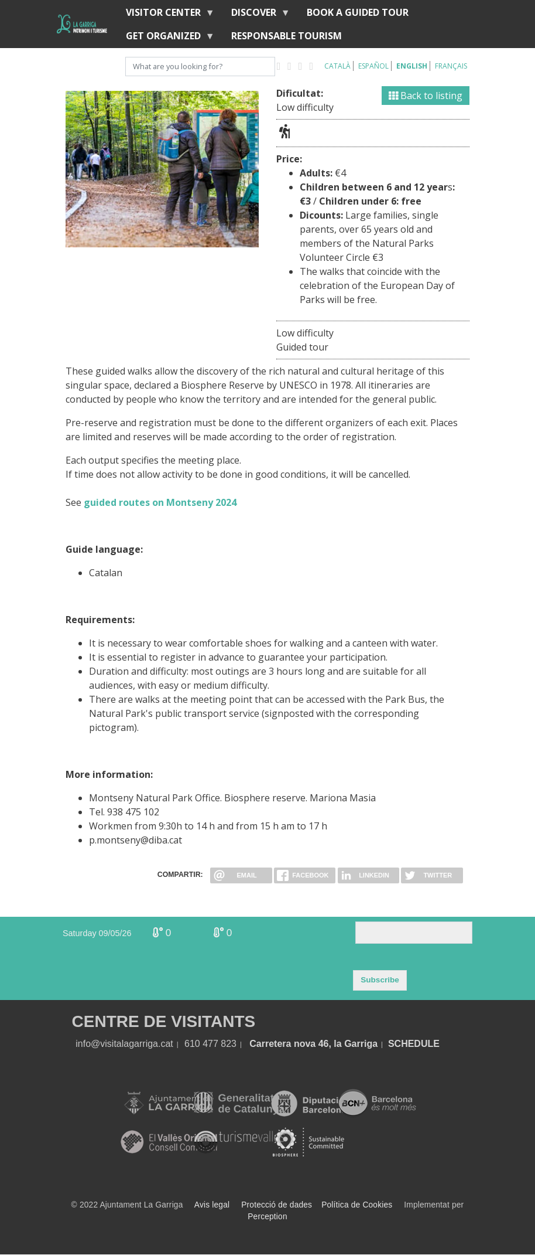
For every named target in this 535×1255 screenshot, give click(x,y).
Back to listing (425, 95)
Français (451, 66)
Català (337, 66)
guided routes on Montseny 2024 (160, 502)
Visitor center (165, 15)
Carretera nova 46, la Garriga (313, 1044)
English (411, 66)
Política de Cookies (356, 1204)
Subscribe (380, 979)
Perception (267, 1216)
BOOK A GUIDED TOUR (358, 12)
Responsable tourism (286, 35)
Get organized (165, 38)
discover (256, 15)
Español (373, 66)
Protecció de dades (276, 1204)
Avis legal (211, 1204)
